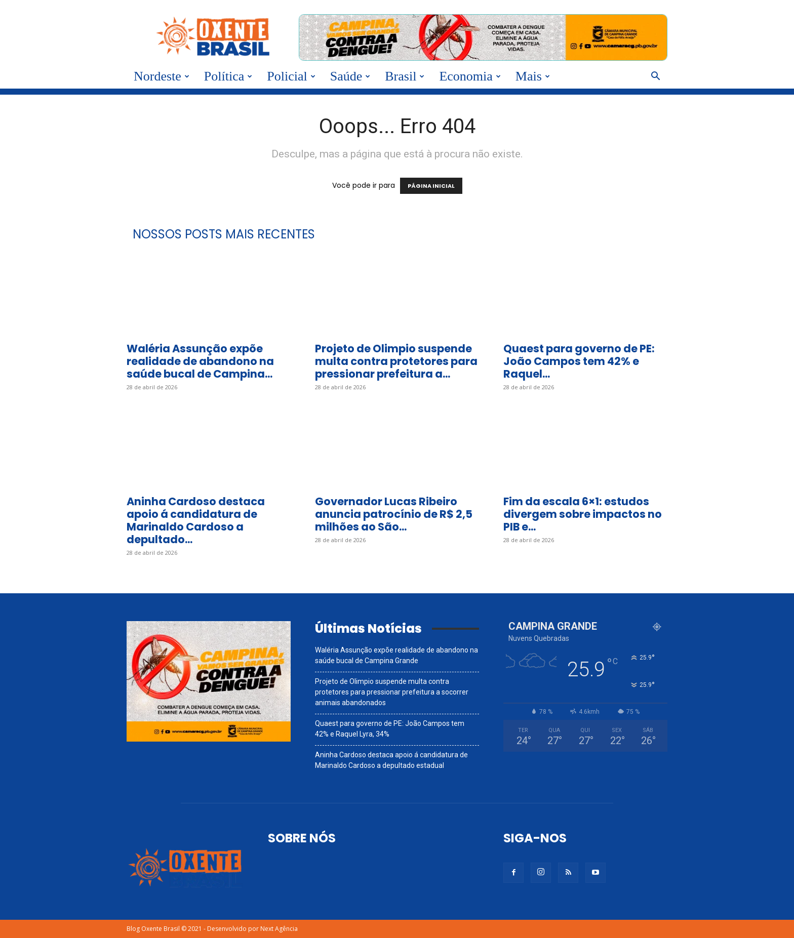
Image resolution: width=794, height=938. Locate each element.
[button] (655, 77)
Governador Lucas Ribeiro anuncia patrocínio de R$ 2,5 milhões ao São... (393, 514)
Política (228, 76)
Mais (532, 76)
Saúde (350, 76)
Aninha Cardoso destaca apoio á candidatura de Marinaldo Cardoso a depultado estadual (391, 760)
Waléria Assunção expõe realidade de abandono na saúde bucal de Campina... (200, 361)
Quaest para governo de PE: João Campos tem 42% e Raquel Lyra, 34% (389, 728)
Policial (291, 76)
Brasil (404, 76)
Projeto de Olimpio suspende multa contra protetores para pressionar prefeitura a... (396, 361)
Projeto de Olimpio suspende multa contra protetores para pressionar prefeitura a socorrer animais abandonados (391, 692)
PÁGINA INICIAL (431, 186)
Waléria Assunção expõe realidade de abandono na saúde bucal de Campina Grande (396, 655)
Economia (469, 76)
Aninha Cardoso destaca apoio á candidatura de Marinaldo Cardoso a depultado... (196, 520)
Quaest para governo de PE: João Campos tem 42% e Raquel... (579, 361)
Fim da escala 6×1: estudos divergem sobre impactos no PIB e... (582, 514)
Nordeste (161, 76)
